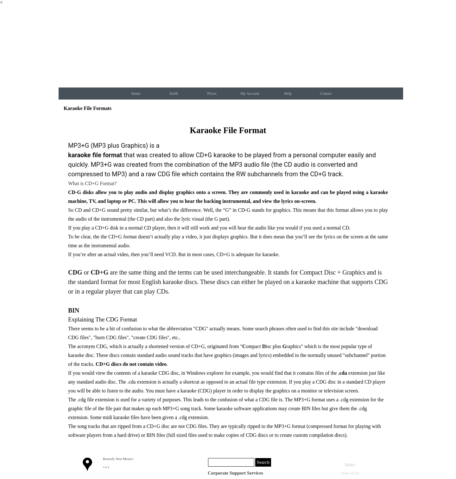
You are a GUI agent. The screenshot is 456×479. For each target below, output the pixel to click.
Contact (326, 93)
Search (263, 462)
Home (135, 93)
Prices (211, 93)
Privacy (350, 464)
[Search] (231, 462)
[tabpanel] (228, 281)
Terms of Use (350, 473)
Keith (174, 93)
